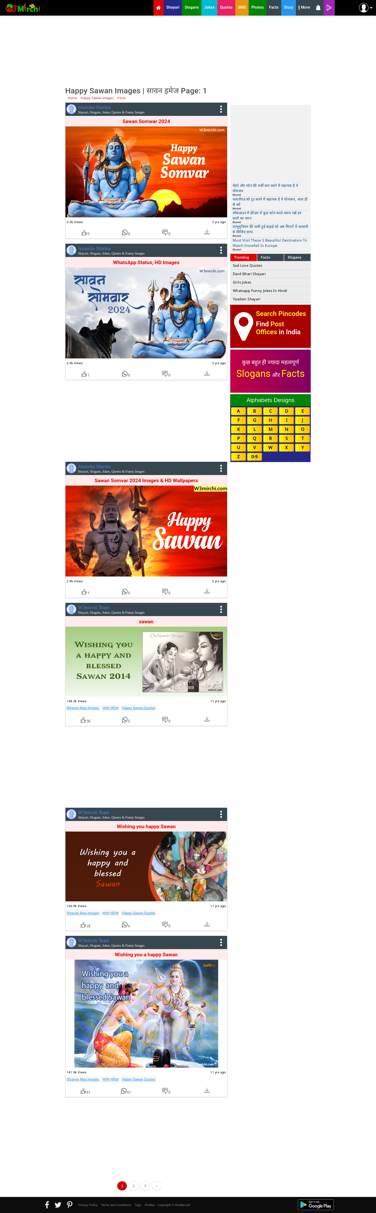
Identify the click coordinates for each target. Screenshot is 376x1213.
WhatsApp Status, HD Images (146, 262)
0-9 (254, 456)
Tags (138, 1205)
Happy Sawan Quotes (138, 708)
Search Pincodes (281, 314)
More (304, 8)
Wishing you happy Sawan (146, 826)
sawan (146, 621)
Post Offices (270, 328)
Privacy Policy (88, 1205)
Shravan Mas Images (83, 708)
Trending (241, 257)
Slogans (294, 257)
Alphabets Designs (270, 400)
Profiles (150, 1205)
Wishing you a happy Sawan (146, 954)
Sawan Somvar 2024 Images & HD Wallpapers (146, 480)
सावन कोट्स (110, 708)
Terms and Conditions (116, 1205)
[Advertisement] (188, 50)
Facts (265, 257)
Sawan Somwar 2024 (146, 121)
